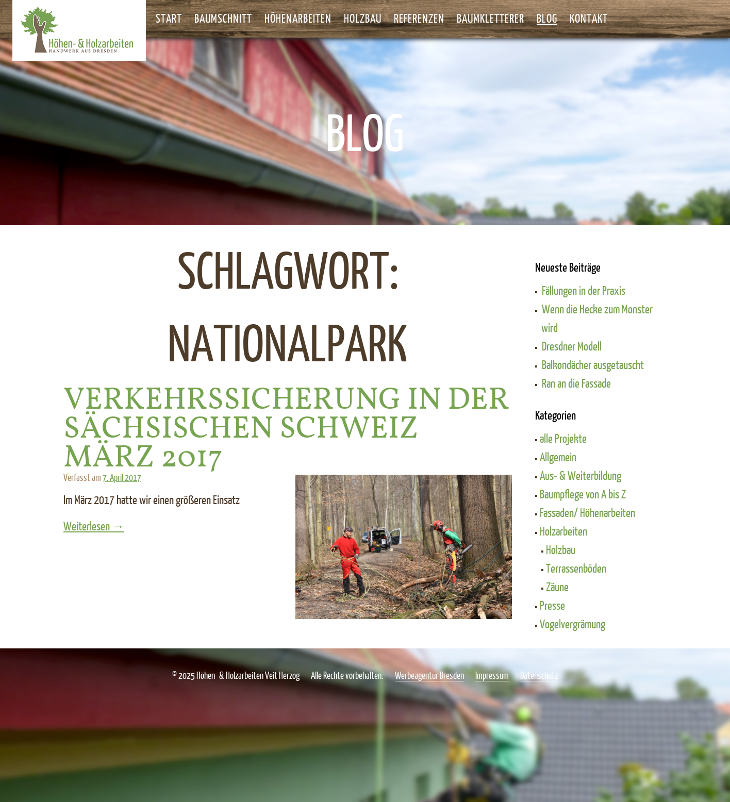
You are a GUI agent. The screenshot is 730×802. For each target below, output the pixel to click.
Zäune (557, 586)
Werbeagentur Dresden (429, 675)
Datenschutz (539, 675)
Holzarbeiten (563, 531)
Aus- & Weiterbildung (580, 475)
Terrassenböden (576, 568)
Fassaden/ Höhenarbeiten (587, 512)
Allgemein (558, 456)
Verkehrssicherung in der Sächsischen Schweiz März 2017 (286, 429)
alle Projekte (563, 438)
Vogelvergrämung (572, 623)
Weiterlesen (124, 525)
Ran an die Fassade (576, 383)
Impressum (492, 675)
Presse (552, 605)
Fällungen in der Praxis (583, 290)
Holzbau (560, 549)
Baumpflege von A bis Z (583, 494)
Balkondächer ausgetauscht (593, 364)
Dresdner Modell (572, 346)
